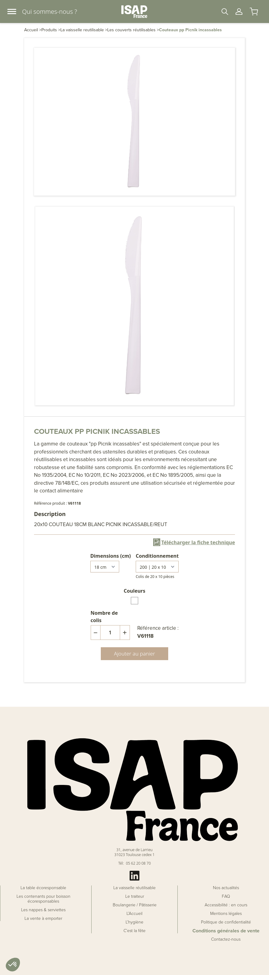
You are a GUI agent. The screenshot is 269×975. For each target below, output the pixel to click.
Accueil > (32, 30)
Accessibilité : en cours (226, 905)
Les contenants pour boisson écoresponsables (43, 899)
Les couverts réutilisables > (133, 30)
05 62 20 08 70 (138, 863)
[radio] (134, 600)
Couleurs (135, 590)
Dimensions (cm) (110, 555)
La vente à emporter (43, 918)
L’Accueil (134, 913)
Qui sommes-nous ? (49, 11)
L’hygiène (134, 922)
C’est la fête (134, 930)
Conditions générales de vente (226, 930)
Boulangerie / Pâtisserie (135, 905)
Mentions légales (226, 913)
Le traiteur (134, 896)
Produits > (50, 30)
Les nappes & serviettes (43, 910)
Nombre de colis (104, 617)
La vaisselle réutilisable (134, 887)
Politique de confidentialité (226, 922)
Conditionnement (157, 555)
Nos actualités (226, 887)
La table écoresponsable (43, 887)
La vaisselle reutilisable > (83, 30)
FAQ (226, 896)
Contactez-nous (226, 939)
